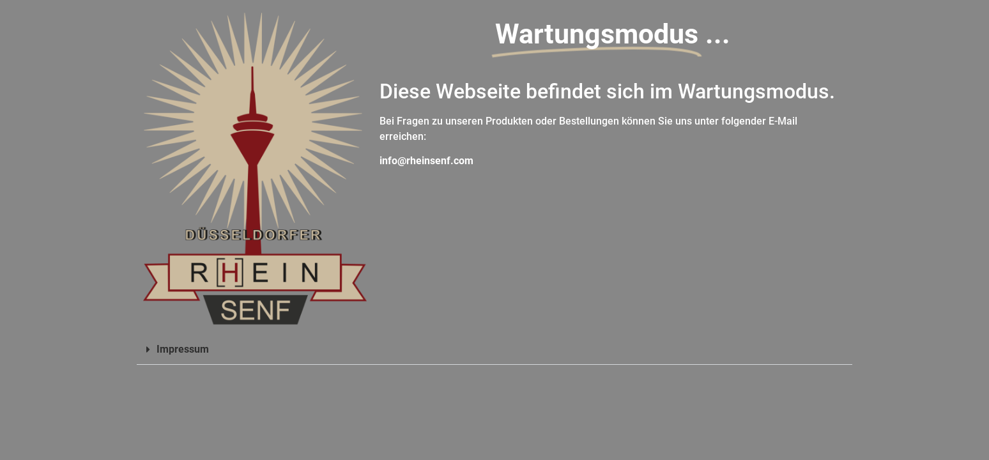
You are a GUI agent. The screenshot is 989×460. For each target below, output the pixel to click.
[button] (494, 350)
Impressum (183, 349)
